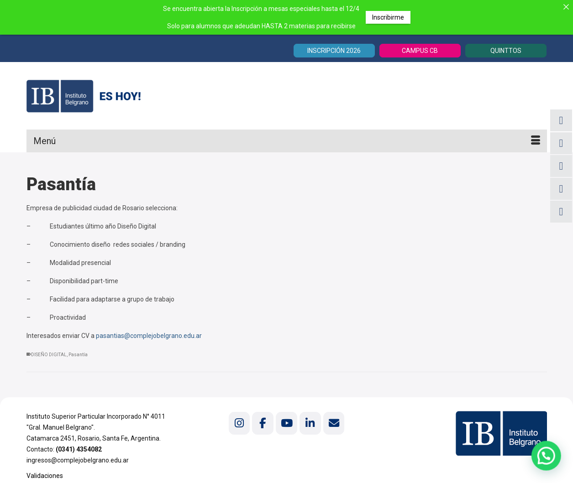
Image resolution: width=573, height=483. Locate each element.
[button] (549, 464)
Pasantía (78, 354)
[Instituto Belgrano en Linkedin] (310, 423)
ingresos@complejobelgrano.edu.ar (77, 460)
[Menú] (286, 141)
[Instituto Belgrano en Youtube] (286, 423)
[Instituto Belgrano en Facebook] (262, 423)
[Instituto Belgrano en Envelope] (333, 423)
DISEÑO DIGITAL (49, 354)
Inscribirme (388, 17)
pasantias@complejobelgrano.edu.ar (149, 335)
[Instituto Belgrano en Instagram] (239, 423)
